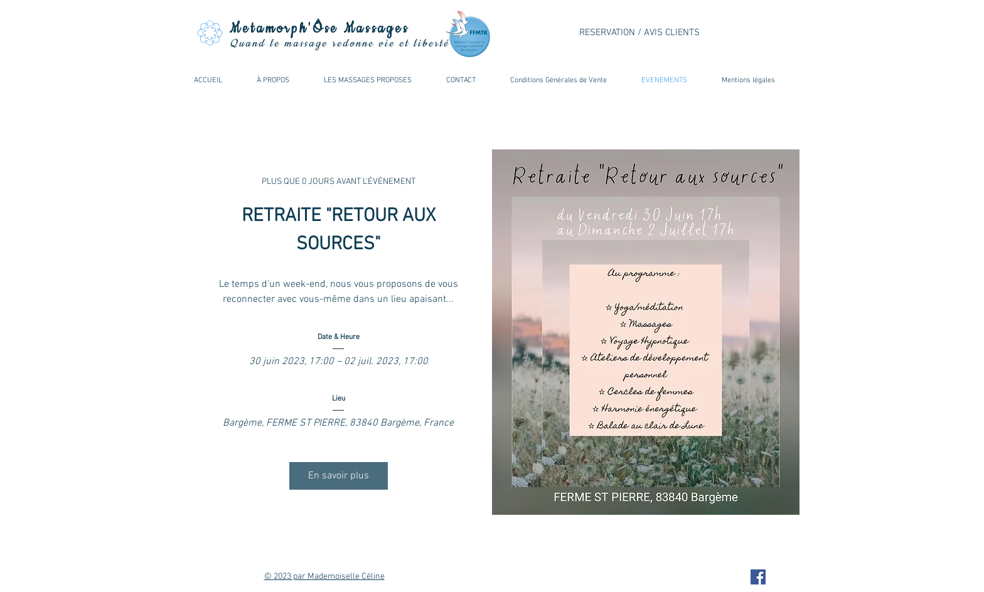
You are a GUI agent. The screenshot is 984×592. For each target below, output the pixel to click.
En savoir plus (338, 476)
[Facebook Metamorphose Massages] (758, 576)
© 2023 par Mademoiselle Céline (324, 576)
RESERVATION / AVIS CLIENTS (639, 32)
